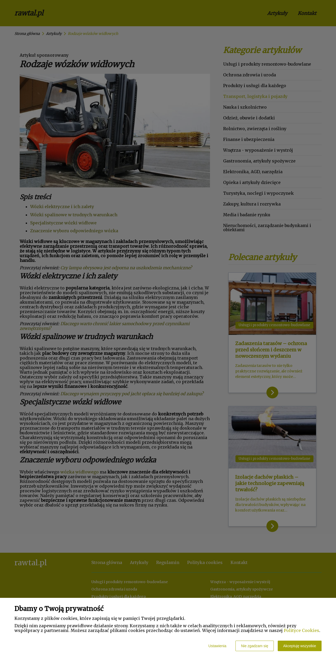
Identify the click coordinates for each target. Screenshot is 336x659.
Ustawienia (217, 646)
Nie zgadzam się (254, 646)
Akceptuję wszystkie (299, 646)
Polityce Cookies (301, 630)
